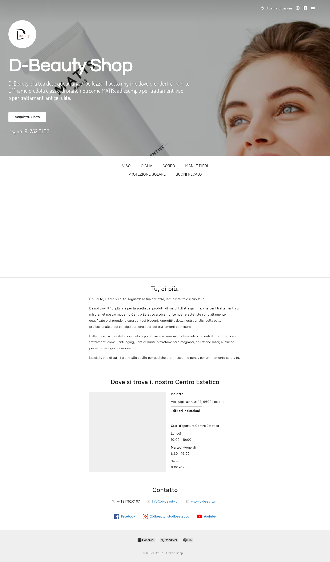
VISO (126, 166)
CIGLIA (146, 166)
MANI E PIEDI (196, 166)
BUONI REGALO (189, 174)
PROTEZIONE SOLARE (147, 174)
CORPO (168, 166)
